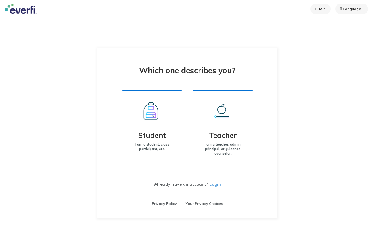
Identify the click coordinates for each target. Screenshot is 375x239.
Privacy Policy (164, 203)
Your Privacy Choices (204, 203)
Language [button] (351, 9)
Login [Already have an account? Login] (215, 184)
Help (320, 9)
